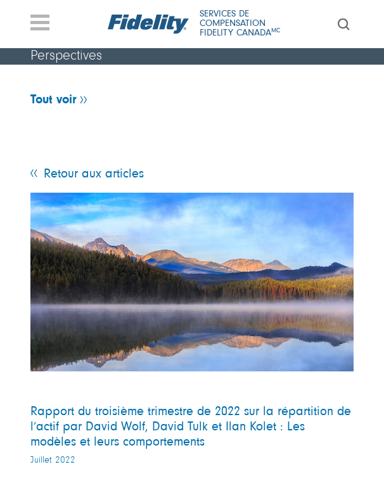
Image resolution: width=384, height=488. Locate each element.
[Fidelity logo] (149, 24)
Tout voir (53, 100)
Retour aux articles (94, 174)
